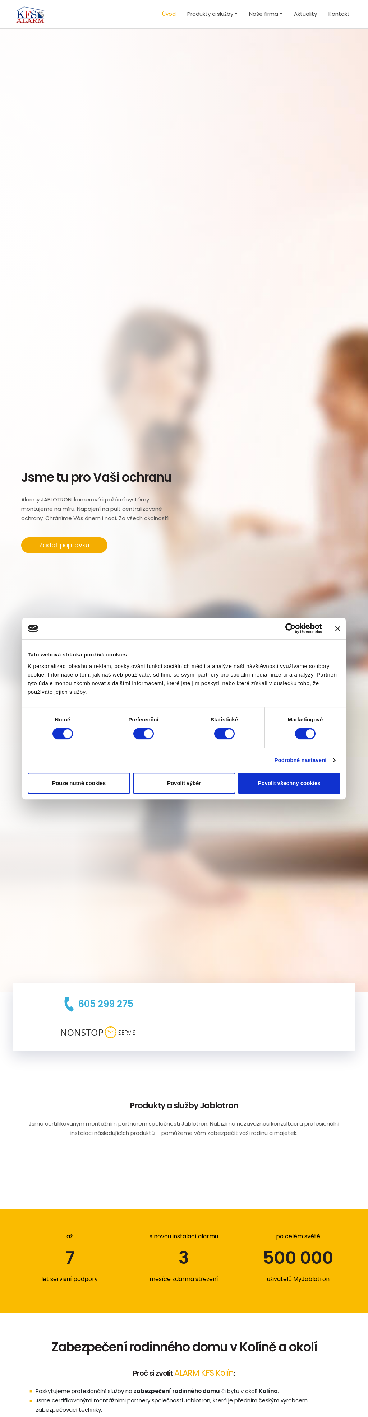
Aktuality (305, 14)
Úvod (169, 14)
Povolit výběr (184, 783)
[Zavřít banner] (337, 628)
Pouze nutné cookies (79, 783)
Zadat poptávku (64, 545)
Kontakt (339, 14)
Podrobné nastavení (300, 760)
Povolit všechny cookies (289, 783)
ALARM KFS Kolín (204, 1373)
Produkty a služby (210, 14)
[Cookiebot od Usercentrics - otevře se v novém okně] (290, 628)
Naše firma (263, 14)
